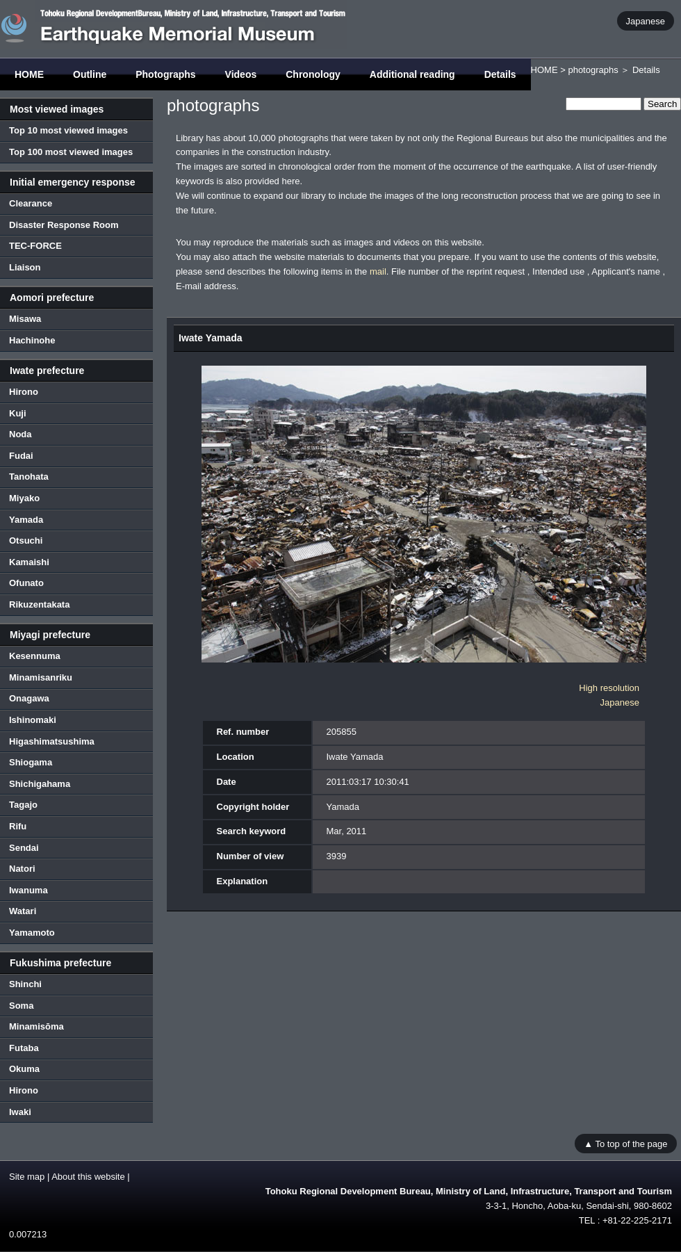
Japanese (645, 20)
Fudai (21, 455)
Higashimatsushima (52, 741)
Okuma (24, 1069)
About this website (88, 1176)
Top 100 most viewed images (71, 152)
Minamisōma (36, 1026)
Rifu (17, 826)
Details (500, 74)
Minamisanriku (40, 677)
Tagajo (23, 804)
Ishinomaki (32, 720)
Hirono (23, 392)
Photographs (165, 74)
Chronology (313, 74)
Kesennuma (34, 656)
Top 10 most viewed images (68, 130)
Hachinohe (32, 340)
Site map (26, 1176)
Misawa (25, 319)
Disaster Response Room (64, 225)
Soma (21, 1005)
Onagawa (29, 698)
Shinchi (25, 984)
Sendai (24, 848)
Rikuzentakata (39, 604)
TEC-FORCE (35, 246)
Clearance (30, 203)
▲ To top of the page (625, 1143)
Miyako (24, 498)
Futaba (24, 1048)
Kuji (17, 413)
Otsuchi (25, 540)
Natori (22, 868)
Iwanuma (28, 890)
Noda (20, 434)
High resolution (609, 688)
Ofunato (26, 583)
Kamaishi (29, 562)
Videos (241, 74)
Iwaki (20, 1112)
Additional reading (412, 74)
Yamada (26, 519)
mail (378, 271)
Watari (22, 911)
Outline (89, 74)
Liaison (25, 267)
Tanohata (29, 476)
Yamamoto (32, 932)
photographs (593, 70)
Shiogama (30, 762)
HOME (29, 74)
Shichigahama (39, 784)
